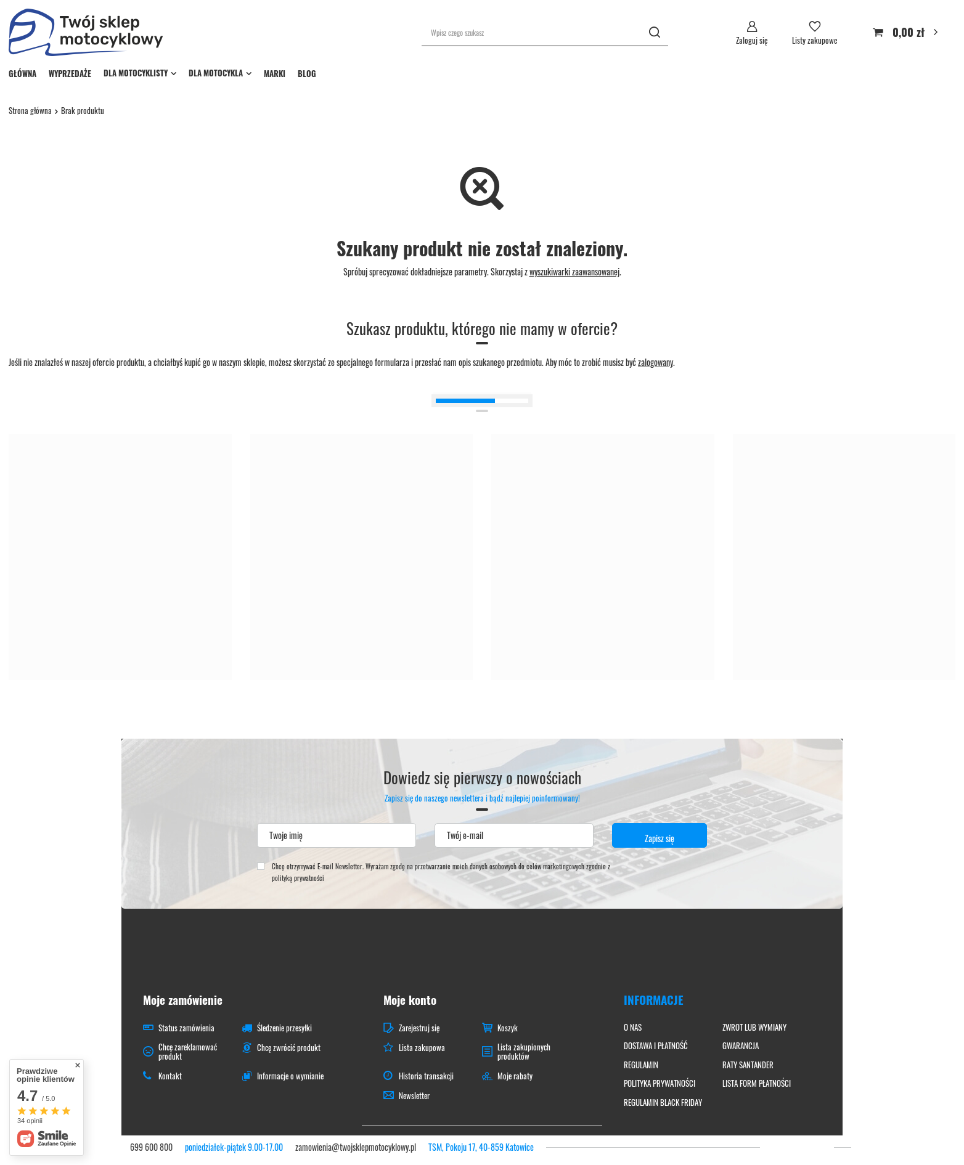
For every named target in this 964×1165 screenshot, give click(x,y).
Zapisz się (659, 838)
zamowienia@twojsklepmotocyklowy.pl (355, 1146)
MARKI (274, 73)
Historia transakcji (426, 1076)
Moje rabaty (515, 1076)
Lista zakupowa (422, 1048)
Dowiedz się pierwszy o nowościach (482, 785)
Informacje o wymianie (290, 1076)
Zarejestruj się (419, 1028)
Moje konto (409, 999)
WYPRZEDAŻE (70, 73)
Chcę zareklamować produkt (187, 1051)
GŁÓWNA (22, 73)
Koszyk (507, 1028)
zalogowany (655, 361)
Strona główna (30, 110)
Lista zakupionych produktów (523, 1051)
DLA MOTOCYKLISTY (136, 73)
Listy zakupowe (814, 40)
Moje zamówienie (183, 999)
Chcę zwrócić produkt (289, 1048)
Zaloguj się (751, 40)
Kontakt (170, 1076)
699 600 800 (151, 1146)
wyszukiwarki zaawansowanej (574, 271)
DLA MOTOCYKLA (216, 73)
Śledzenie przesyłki (284, 1028)
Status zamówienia (186, 1028)
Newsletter (414, 1096)
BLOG (307, 73)
